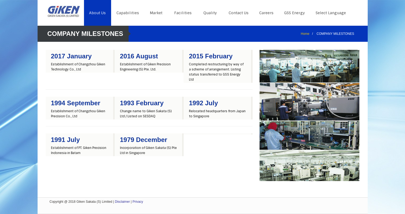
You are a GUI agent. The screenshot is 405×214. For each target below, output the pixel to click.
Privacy (138, 202)
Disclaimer (122, 202)
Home (305, 34)
